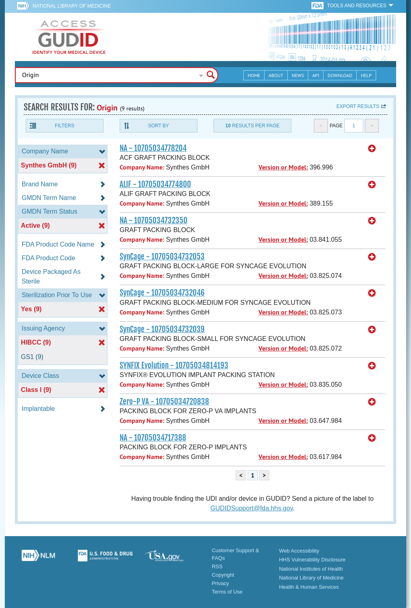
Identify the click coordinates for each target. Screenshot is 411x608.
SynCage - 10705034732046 (162, 293)
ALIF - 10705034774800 (155, 184)
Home (254, 75)
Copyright (223, 575)
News (298, 75)
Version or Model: (283, 167)
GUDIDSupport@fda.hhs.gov (251, 508)
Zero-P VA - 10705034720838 (164, 401)
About (276, 75)
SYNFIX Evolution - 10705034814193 (174, 365)
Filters (64, 126)
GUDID (69, 37)
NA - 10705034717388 (153, 438)
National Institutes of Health (311, 569)
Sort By (158, 126)
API (315, 75)
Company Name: (142, 167)
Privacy (220, 583)
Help (366, 75)
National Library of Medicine (72, 6)
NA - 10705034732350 (153, 220)
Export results (357, 106)
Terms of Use (227, 592)
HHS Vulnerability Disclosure (312, 560)
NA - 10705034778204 (153, 148)
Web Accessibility (299, 551)
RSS (217, 566)
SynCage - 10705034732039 (162, 329)
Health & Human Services (309, 587)
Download (340, 75)
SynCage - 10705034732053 (162, 256)
